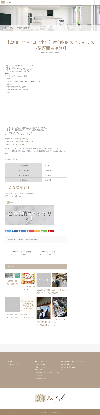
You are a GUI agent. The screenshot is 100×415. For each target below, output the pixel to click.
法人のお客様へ (39, 361)
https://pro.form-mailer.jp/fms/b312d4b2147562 (19, 141)
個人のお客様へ (39, 370)
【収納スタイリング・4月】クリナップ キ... (59, 322)
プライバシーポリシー (67, 370)
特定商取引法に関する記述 (68, 367)
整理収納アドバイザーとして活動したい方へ (73, 361)
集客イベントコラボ (41, 367)
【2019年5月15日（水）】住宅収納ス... (11, 317)
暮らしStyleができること (15, 364)
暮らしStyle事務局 (18, 239)
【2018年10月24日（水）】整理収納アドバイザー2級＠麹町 (21, 253)
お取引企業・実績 (40, 364)
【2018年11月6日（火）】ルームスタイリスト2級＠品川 (50, 253)
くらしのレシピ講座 (41, 378)
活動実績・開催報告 (54, 52)
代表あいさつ (11, 361)
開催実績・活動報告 (66, 364)
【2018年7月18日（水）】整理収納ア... (11, 283)
